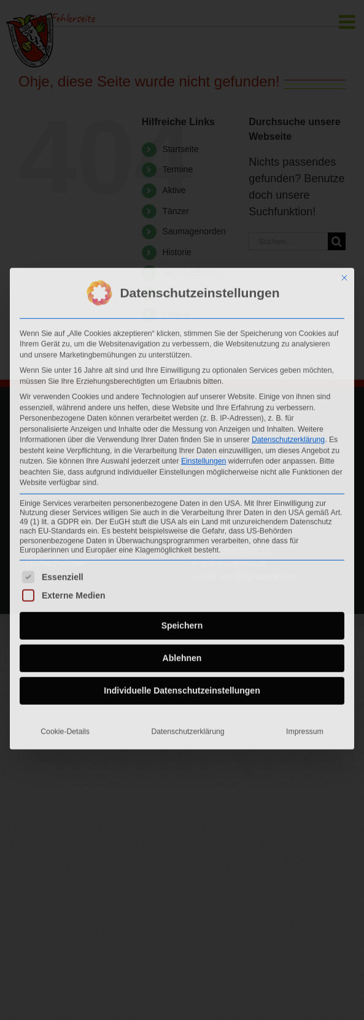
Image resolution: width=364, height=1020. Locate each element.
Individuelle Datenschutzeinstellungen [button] (182, 688)
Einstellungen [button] (204, 458)
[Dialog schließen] (344, 275)
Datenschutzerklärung (288, 437)
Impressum (304, 729)
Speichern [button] (182, 623)
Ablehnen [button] (182, 656)
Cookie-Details (65, 729)
